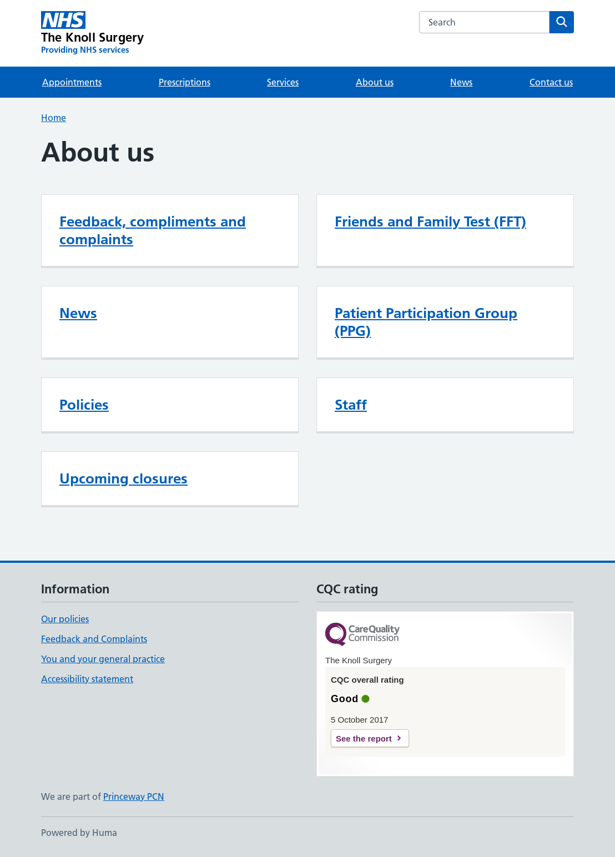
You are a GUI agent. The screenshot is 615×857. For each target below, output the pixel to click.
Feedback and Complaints (94, 638)
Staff (351, 405)
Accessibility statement (87, 678)
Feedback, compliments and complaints (152, 230)
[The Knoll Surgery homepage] (92, 33)
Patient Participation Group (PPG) (426, 322)
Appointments (72, 82)
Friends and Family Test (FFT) (430, 221)
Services (283, 82)
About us (375, 82)
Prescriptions (184, 82)
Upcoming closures (123, 478)
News (461, 82)
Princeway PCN (133, 796)
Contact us (551, 82)
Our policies (65, 618)
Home (53, 117)
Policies (84, 405)
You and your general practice (103, 658)
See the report (364, 738)
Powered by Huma (79, 832)
